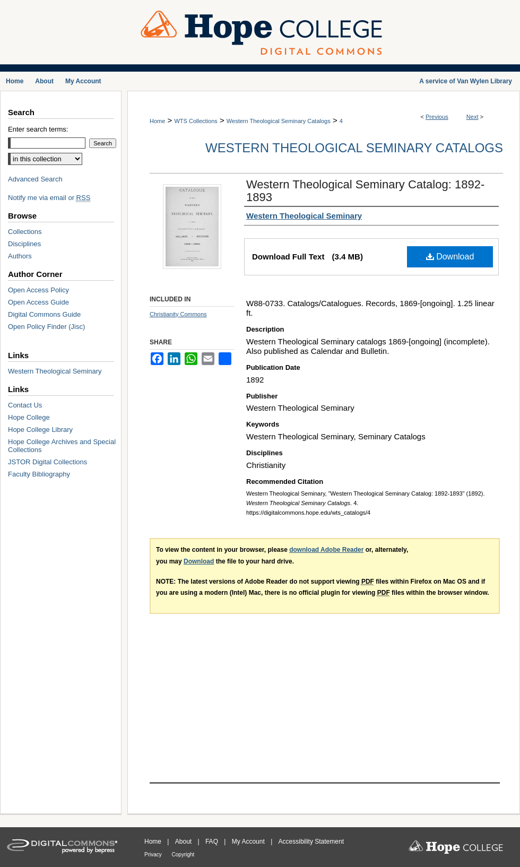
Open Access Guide (38, 302)
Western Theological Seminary (55, 371)
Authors (20, 256)
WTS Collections (195, 121)
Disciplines (24, 244)
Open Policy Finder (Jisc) (46, 327)
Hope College (29, 417)
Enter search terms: (38, 129)
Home (157, 121)
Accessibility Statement (311, 841)
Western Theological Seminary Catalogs (279, 121)
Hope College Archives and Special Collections (62, 446)
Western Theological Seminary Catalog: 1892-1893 (365, 191)
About (184, 841)
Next (472, 117)
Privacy (153, 854)
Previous (437, 117)
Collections (25, 232)
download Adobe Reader (326, 549)
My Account (249, 841)
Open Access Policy (38, 290)
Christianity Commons (178, 314)
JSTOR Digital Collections (47, 462)
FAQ (212, 841)
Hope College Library (40, 429)
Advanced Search (35, 179)
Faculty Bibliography (39, 474)
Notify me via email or (49, 198)
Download (450, 256)
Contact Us (25, 405)
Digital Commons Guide (44, 314)
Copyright (183, 854)
